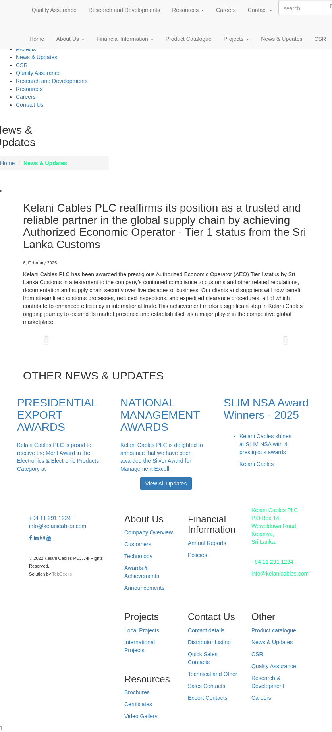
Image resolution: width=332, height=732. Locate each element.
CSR (320, 39)
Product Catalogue (189, 39)
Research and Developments (124, 10)
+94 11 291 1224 (50, 518)
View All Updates (166, 483)
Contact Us (29, 105)
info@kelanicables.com (57, 526)
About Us (70, 39)
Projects (236, 39)
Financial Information (125, 39)
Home (36, 39)
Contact (260, 10)
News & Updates (281, 39)
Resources (188, 10)
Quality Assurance (54, 10)
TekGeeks (62, 574)
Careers (226, 10)
